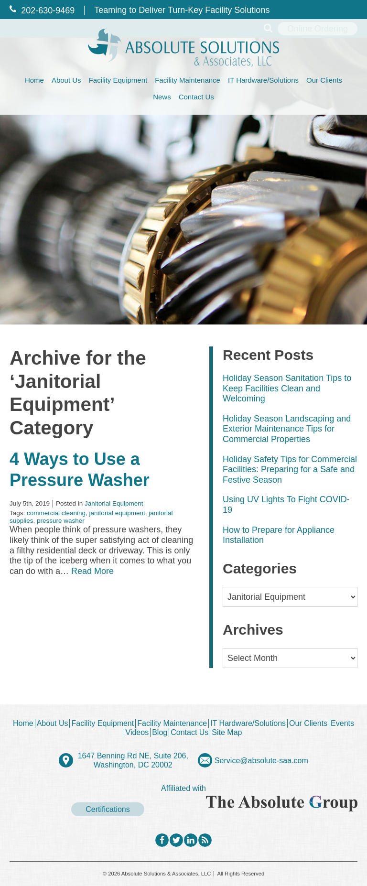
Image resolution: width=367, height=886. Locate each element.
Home (34, 80)
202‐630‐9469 (42, 10)
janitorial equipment (117, 513)
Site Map (227, 732)
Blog (159, 732)
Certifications (108, 809)
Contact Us (196, 97)
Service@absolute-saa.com (261, 760)
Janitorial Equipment (114, 503)
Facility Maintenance (187, 80)
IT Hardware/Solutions (263, 80)
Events (342, 723)
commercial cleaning (56, 513)
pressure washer (61, 520)
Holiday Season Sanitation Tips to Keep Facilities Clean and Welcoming (287, 388)
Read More (92, 571)
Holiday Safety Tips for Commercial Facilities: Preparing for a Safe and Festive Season (290, 469)
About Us (66, 80)
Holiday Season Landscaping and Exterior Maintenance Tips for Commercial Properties (287, 429)
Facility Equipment (118, 80)
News (162, 97)
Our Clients (324, 80)
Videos (137, 732)
